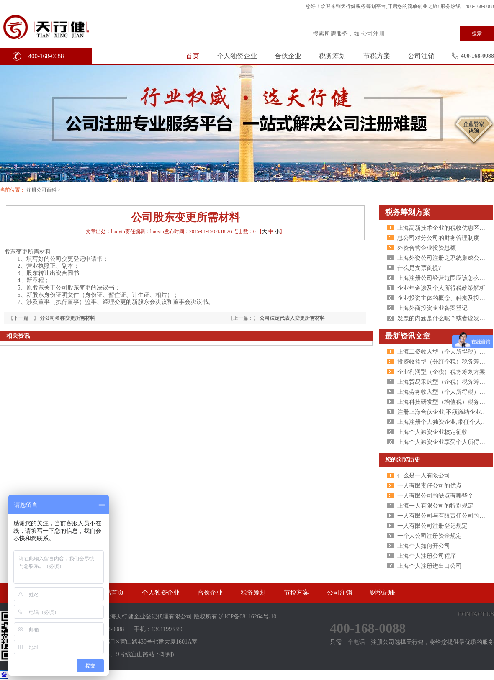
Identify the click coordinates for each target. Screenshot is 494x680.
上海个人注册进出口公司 (429, 566)
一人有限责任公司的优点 (429, 485)
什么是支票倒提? (419, 268)
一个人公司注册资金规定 (429, 536)
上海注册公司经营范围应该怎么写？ (444, 278)
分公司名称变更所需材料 (67, 318)
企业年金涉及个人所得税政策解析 (441, 288)
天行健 (62, 26)
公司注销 (421, 55)
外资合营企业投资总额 (426, 248)
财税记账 (382, 592)
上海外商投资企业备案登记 (432, 308)
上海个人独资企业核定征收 (432, 432)
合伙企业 (288, 55)
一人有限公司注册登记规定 (432, 526)
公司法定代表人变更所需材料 (292, 318)
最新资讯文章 (407, 336)
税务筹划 (332, 55)
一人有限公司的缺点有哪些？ (435, 496)
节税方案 (376, 55)
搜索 (477, 33)
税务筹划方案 (407, 212)
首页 (192, 55)
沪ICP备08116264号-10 (247, 616)
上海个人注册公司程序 (426, 556)
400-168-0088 (46, 56)
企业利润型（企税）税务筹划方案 (441, 372)
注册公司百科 (41, 190)
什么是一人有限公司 (423, 475)
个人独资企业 (237, 55)
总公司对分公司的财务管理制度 (438, 238)
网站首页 (111, 592)
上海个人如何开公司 (423, 546)
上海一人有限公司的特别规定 (435, 506)
